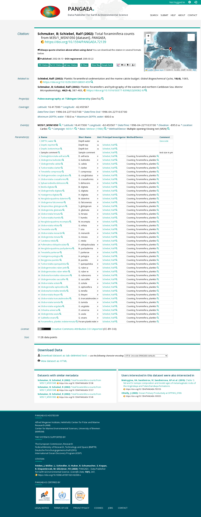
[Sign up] (190, 2)
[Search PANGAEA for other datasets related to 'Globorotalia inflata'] (61, 225)
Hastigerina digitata (50, 194)
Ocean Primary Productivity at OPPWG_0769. (151, 393)
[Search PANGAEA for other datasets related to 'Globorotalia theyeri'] (62, 295)
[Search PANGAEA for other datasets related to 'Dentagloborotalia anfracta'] (68, 156)
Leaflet (149, 70)
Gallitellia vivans (48, 317)
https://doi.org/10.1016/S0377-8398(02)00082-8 (115, 90)
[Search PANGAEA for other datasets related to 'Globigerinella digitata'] (63, 191)
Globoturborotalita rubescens (55, 275)
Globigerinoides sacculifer (53, 279)
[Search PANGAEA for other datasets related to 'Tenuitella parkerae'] (61, 252)
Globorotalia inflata (50, 225)
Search (154, 15)
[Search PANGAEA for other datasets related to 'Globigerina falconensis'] (65, 202)
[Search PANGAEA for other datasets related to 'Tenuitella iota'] (56, 229)
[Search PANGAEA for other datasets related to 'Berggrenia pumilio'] (61, 260)
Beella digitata (47, 187)
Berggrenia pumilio (50, 260)
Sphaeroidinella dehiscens (53, 183)
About (181, 15)
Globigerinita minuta (50, 237)
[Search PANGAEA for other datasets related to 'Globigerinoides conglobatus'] (70, 175)
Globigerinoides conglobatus (55, 175)
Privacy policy (81, 507)
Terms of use (61, 507)
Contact (192, 15)
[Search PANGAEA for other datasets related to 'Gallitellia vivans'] (57, 318)
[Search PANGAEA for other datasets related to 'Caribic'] (49, 129)
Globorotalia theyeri (50, 294)
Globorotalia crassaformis (53, 179)
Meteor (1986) (94, 128)
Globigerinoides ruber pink (54, 267)
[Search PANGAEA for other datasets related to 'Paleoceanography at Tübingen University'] (102, 98)
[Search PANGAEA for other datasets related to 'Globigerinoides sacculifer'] (67, 279)
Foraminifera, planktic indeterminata (58, 321)
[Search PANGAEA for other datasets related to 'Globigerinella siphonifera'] (67, 287)
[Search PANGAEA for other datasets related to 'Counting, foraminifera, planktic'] (158, 156)
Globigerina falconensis (52, 202)
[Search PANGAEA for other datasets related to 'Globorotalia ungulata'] (63, 306)
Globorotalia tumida (50, 302)
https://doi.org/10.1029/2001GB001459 (66, 82)
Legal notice (42, 507)
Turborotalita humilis (51, 217)
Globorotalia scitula (50, 283)
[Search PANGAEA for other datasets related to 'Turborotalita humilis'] (62, 218)
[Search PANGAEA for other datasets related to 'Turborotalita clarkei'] (62, 168)
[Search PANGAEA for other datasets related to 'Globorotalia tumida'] (62, 302)
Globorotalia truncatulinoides (55, 298)
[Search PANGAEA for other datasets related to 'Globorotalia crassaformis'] (67, 179)
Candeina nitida (48, 240)
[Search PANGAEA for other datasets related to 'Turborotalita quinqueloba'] (68, 264)
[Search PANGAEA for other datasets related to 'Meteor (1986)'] (105, 129)
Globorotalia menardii (51, 233)
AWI (194, 70)
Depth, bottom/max (50, 148)
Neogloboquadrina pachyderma (56, 248)
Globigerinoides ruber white (54, 271)
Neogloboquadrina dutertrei (54, 198)
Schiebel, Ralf (71, 33)
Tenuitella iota (47, 229)
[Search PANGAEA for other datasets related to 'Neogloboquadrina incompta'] (70, 222)
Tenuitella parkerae (50, 252)
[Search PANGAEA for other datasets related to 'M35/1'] (75, 129)
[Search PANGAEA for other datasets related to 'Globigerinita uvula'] (60, 314)
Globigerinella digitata (51, 190)
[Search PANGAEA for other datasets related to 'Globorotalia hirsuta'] (62, 214)
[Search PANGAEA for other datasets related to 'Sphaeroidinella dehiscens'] (67, 183)
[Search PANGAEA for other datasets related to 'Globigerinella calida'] (62, 164)
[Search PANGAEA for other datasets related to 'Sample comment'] (59, 152)
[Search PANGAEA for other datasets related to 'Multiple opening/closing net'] (168, 129)
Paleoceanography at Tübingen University (64, 98)
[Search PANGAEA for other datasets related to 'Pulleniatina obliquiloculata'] (68, 245)
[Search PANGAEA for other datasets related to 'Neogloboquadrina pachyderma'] (73, 248)
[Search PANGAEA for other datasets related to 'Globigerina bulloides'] (63, 160)
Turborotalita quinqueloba (53, 263)
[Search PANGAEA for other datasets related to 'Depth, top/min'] (57, 145)
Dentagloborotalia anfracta (54, 156)
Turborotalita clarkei (50, 167)
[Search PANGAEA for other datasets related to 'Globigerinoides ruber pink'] (68, 268)
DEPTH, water (47, 141)
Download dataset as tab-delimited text (64, 355)
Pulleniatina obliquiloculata (53, 244)
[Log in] (196, 2)
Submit (164, 15)
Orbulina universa (49, 310)
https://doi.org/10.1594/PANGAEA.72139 (75, 42)
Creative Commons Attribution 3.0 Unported (77, 328)
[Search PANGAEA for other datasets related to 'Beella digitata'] (56, 187)
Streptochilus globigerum (53, 206)
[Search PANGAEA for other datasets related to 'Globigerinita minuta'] (62, 237)
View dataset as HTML (54, 361)
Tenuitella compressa (51, 171)
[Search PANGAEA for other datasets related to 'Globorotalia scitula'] (61, 283)
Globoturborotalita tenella (53, 290)
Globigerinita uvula (50, 314)
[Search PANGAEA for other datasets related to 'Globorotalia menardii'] (64, 233)
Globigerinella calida (50, 163)
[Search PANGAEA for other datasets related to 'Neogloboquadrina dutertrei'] (70, 198)
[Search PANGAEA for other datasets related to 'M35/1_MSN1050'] (60, 125)
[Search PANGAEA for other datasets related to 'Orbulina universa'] (59, 310)
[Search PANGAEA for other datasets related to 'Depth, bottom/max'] (61, 149)
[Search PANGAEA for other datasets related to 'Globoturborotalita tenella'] (67, 291)
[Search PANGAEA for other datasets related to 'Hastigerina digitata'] (61, 195)
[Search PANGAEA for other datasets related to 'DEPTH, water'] (55, 141)
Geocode (164, 141)
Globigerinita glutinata (51, 210)
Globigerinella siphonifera (53, 287)
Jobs (110, 507)
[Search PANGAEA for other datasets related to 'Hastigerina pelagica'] (62, 256)
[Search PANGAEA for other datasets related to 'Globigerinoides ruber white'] (69, 271)
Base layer (159, 70)
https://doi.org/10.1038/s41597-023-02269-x (59, 474)
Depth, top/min (48, 144)
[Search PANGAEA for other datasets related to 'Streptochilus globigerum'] (66, 206)
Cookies (98, 507)
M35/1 (70, 128)
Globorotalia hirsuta (50, 213)
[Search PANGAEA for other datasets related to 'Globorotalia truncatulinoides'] (70, 298)
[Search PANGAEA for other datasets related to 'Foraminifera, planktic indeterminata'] (77, 322)
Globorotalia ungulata (51, 306)
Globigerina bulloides (51, 160)
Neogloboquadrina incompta (55, 221)
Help (173, 15)
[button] (170, 49)
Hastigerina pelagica (50, 256)
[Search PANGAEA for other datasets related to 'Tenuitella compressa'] (63, 172)
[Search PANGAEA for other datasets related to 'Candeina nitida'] (57, 241)
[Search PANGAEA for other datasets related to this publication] (92, 82)
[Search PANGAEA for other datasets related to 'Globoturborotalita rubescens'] (71, 275)
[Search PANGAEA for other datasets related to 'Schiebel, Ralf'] (116, 145)
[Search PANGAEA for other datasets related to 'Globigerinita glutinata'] (63, 210)
